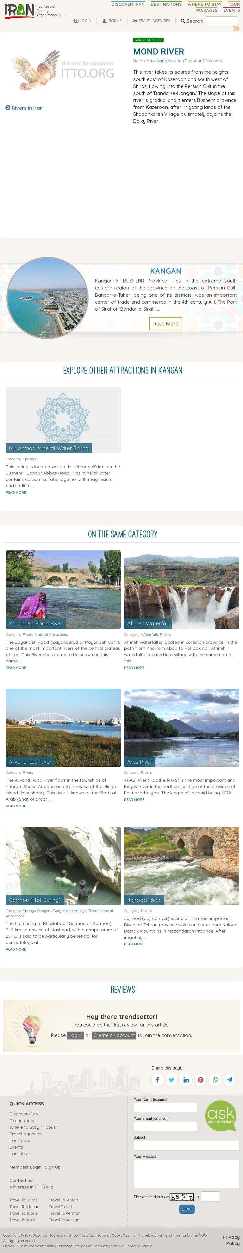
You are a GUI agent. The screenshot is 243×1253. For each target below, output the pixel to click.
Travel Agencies (25, 1133)
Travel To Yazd (22, 1219)
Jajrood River (144, 899)
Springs (29, 458)
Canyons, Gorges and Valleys (61, 910)
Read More (165, 323)
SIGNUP (115, 20)
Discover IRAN (24, 1113)
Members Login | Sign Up (35, 1166)
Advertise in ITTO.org (31, 1186)
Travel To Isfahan (24, 1206)
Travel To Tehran (63, 1199)
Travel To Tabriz (23, 1213)
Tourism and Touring (168, 1235)
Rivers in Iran (27, 108)
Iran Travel (140, 1235)
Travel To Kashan (64, 1219)
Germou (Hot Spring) (35, 899)
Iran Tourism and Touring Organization (74, 1235)
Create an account (114, 1035)
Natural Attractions (51, 634)
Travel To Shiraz (23, 1199)
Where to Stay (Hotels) (33, 1127)
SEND (187, 1209)
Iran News (19, 1153)
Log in (76, 1035)
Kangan (166, 271)
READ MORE (16, 492)
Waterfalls (150, 634)
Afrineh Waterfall (148, 623)
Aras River (139, 761)
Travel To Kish (61, 1206)
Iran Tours (19, 1140)
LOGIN (85, 20)
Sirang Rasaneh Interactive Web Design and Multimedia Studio (98, 1246)
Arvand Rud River (30, 761)
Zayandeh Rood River (36, 623)
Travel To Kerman (64, 1213)
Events (16, 1147)
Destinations (22, 1120)
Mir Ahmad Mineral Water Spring (49, 448)
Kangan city (169, 60)
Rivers (28, 634)
